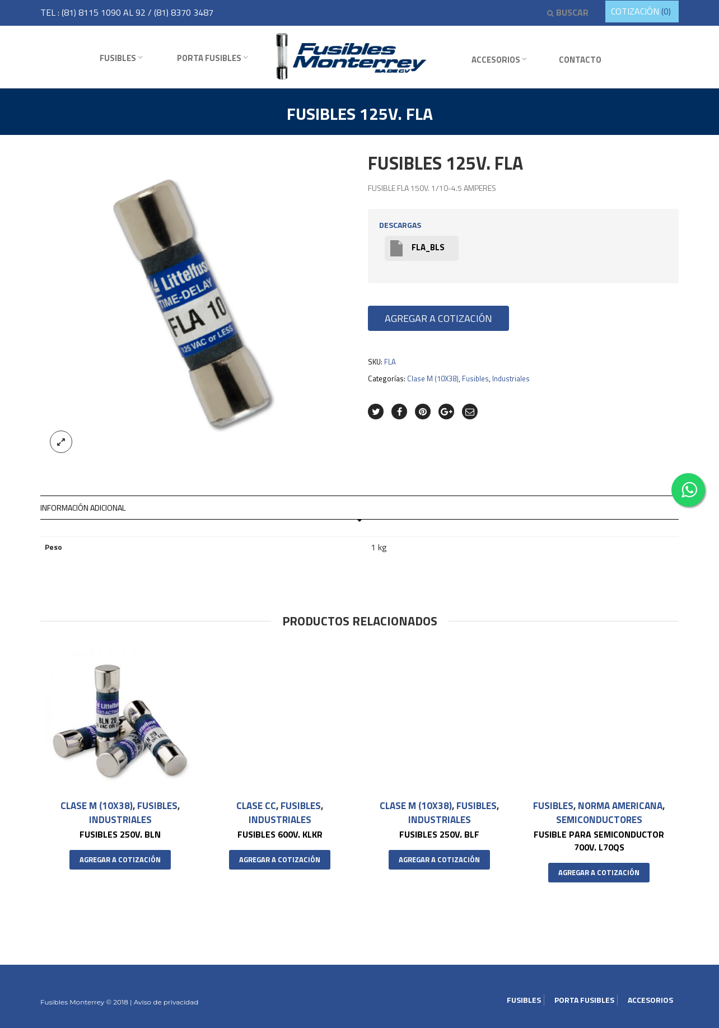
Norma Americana (620, 805)
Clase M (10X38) (433, 378)
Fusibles (118, 58)
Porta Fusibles (209, 58)
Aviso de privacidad (165, 1002)
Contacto (580, 59)
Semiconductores (599, 819)
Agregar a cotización (438, 318)
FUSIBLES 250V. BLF (439, 833)
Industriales (511, 378)
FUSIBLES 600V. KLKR (280, 833)
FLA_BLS (417, 248)
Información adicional (82, 507)
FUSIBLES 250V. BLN (120, 833)
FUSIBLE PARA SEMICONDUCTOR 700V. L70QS (599, 840)
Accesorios (495, 59)
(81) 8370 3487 (183, 12)
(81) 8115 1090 (92, 12)
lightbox (61, 442)
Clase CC (256, 805)
